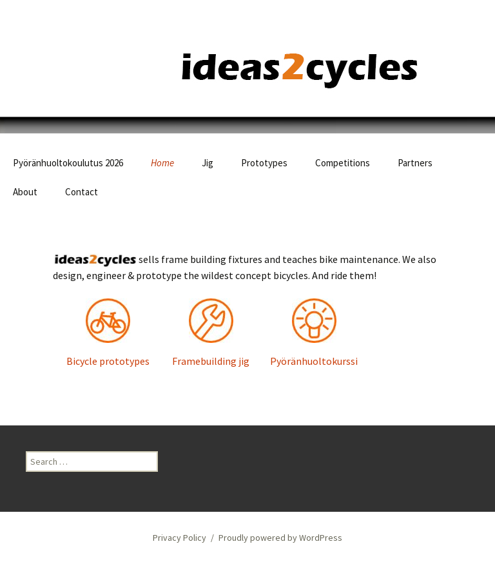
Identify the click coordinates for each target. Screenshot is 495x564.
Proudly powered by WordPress (280, 537)
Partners (415, 163)
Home (162, 163)
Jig (207, 163)
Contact (81, 192)
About (25, 192)
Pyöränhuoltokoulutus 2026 (68, 163)
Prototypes (264, 163)
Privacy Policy (179, 537)
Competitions (342, 163)
